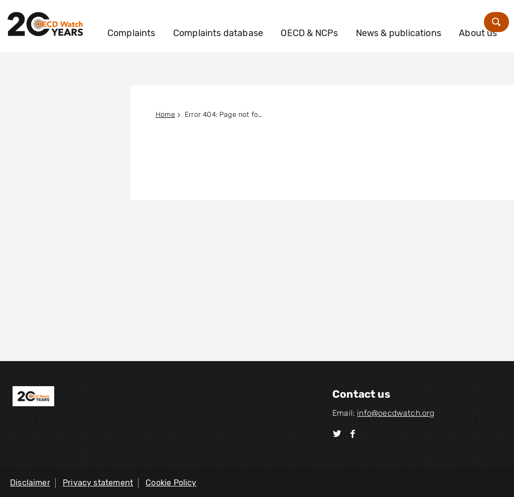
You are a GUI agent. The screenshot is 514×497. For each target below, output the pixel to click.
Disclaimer (30, 482)
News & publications (421, 25)
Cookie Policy (171, 482)
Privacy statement (98, 482)
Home (165, 114)
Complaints (155, 25)
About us (150, 53)
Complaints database (241, 25)
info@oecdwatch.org (395, 413)
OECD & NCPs (332, 25)
